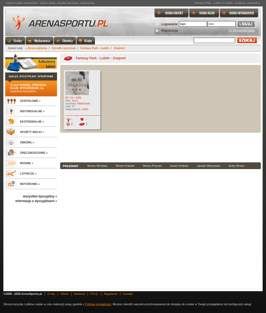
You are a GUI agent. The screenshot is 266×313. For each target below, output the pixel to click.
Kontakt (127, 293)
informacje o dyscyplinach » (36, 201)
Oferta (64, 293)
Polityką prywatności (98, 304)
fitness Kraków (125, 165)
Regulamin (111, 293)
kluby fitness (236, 165)
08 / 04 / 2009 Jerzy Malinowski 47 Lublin (77, 98)
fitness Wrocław (97, 165)
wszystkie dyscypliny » (40, 196)
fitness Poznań (152, 165)
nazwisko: (71, 103)
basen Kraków (179, 165)
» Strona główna (36, 48)
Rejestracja (169, 30)
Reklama (79, 293)
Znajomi (119, 48)
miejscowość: (73, 109)
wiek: (68, 106)
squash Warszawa (208, 165)
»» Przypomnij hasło (242, 30)
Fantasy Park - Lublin (94, 48)
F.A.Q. (94, 293)
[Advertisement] (160, 147)
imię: (68, 100)
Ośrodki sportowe (64, 48)
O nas (51, 293)
